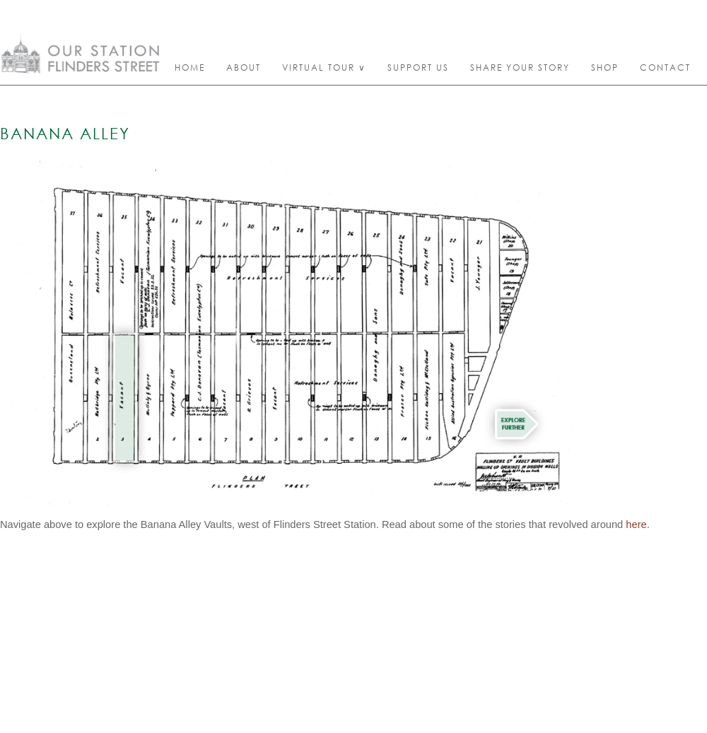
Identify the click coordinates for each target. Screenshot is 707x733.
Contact (665, 67)
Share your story (520, 67)
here (636, 524)
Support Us (418, 67)
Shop (605, 67)
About (243, 67)
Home (190, 67)
